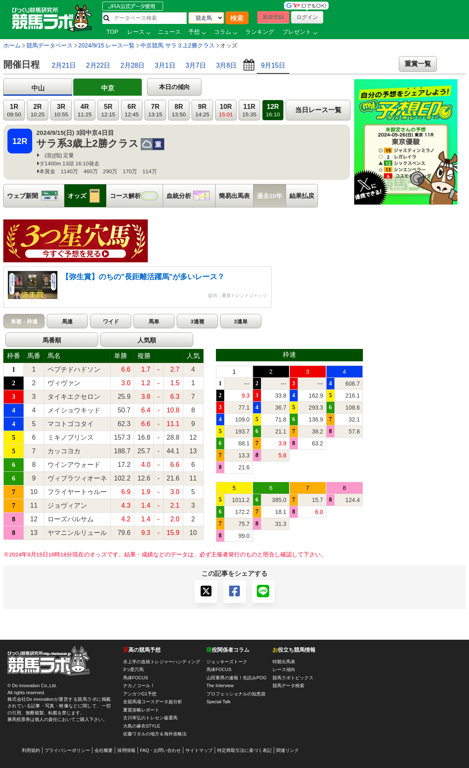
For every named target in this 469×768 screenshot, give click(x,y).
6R (132, 110)
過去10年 (269, 195)
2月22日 (98, 65)
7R (155, 110)
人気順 (146, 340)
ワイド (111, 321)
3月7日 (195, 65)
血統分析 (190, 195)
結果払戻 (301, 195)
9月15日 (273, 65)
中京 (107, 88)
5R (108, 110)
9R (202, 110)
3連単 (240, 321)
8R (179, 110)
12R (273, 110)
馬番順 (52, 340)
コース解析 (136, 195)
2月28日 (133, 65)
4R (85, 110)
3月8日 (226, 65)
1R (14, 110)
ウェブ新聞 (35, 195)
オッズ (87, 195)
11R (249, 110)
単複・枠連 (24, 321)
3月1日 (165, 65)
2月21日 (64, 65)
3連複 (197, 321)
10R (226, 110)
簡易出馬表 (234, 195)
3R (61, 110)
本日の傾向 (174, 86)
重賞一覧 (418, 63)
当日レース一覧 (318, 109)
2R (38, 110)
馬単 (154, 321)
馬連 (67, 321)
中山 (38, 88)
